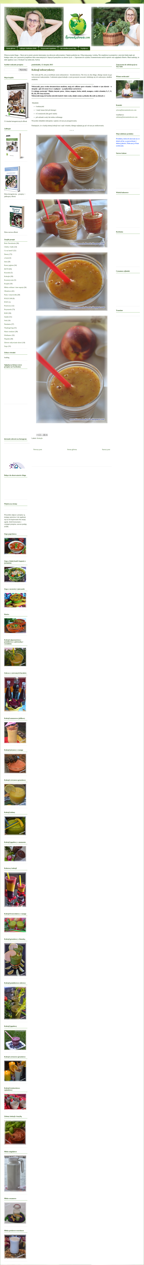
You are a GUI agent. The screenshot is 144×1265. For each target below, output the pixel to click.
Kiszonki (7, 273)
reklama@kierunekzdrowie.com (126, 117)
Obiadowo (7, 291)
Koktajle (40, 438)
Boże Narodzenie (10, 243)
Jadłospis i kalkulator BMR (28, 48)
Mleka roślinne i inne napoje (13, 287)
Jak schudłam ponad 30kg (68, 48)
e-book (6, 258)
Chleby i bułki (9, 247)
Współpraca (84, 48)
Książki (6, 284)
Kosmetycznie (9, 280)
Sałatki (6, 317)
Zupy (6, 346)
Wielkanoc (7, 335)
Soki (5, 320)
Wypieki (7, 339)
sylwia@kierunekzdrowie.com (126, 110)
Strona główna (10, 48)
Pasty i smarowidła (10, 295)
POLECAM (8, 298)
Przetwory (7, 306)
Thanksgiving (8, 328)
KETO (6, 269)
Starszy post (106, 449)
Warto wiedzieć (9, 331)
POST (6, 302)
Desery (6, 254)
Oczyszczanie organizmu (48, 48)
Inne (5, 262)
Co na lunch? (8, 250)
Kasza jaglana (8, 265)
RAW (6, 313)
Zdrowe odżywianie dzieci (13, 342)
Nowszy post (37, 449)
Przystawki (8, 309)
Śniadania (7, 324)
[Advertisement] (45, 460)
